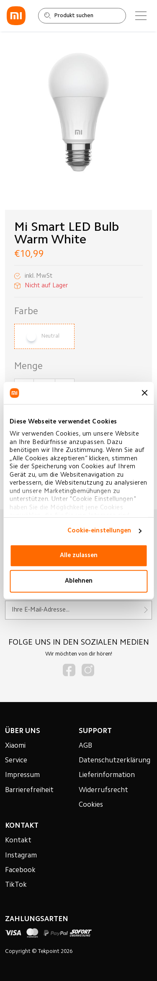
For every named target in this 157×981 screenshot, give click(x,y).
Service (16, 760)
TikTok (16, 885)
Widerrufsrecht (103, 790)
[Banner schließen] (144, 393)
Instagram (21, 855)
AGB (85, 746)
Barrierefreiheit (29, 790)
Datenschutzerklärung (114, 760)
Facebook (20, 870)
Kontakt (18, 840)
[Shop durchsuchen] (82, 16)
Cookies (91, 805)
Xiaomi (15, 746)
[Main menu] (140, 15)
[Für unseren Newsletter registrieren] (78, 610)
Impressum (22, 775)
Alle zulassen (79, 555)
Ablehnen (79, 581)
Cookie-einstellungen (99, 531)
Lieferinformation (107, 775)
